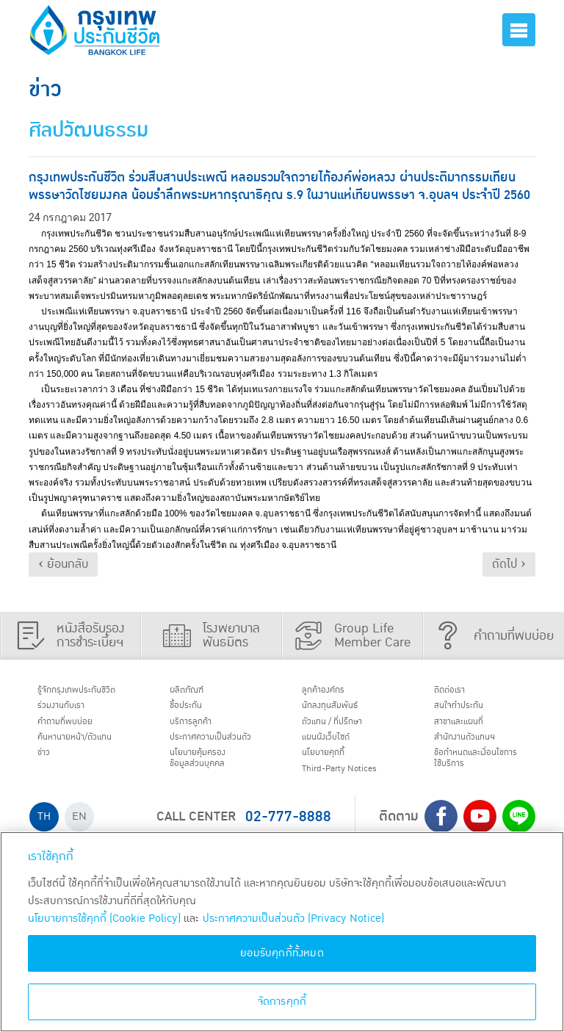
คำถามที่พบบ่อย (76, 729)
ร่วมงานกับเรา (70, 710)
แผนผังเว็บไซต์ (335, 748)
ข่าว (48, 767)
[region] (282, 931)
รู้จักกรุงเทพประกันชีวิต (89, 692)
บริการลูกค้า (199, 729)
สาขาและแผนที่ (469, 729)
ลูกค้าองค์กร (332, 692)
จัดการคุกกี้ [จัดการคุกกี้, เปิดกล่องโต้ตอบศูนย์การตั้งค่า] (282, 1001)
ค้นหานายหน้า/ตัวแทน (88, 748)
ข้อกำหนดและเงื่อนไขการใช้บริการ (480, 774)
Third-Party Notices (354, 786)
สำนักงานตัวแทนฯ (476, 748)
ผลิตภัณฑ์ (195, 692)
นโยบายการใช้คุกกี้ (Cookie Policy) (104, 918)
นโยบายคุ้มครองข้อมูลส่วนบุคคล (209, 788)
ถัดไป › (509, 564)
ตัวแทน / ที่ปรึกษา (344, 729)
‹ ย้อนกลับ (63, 564)
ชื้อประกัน (193, 710)
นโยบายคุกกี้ (332, 767)
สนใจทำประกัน (468, 710)
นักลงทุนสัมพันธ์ (341, 710)
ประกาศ (207, 755)
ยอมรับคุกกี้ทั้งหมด (282, 953)
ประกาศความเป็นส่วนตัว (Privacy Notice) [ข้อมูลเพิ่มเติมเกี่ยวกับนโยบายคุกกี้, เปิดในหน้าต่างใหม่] (293, 918)
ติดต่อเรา (457, 692)
